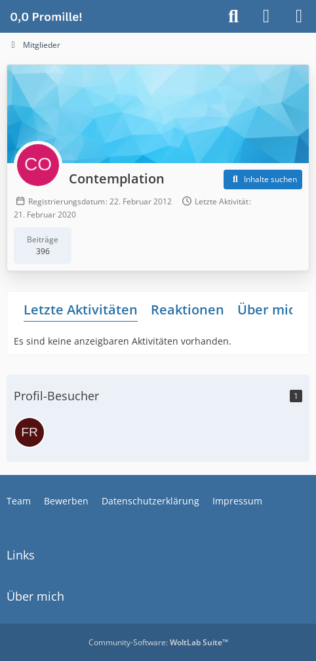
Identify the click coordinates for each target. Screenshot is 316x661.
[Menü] (299, 16)
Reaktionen (187, 309)
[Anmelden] (266, 16)
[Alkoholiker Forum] (46, 16)
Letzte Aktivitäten (81, 309)
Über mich (270, 309)
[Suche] (233, 16)
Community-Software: (158, 642)
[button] (263, 179)
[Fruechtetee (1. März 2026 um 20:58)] (29, 432)
